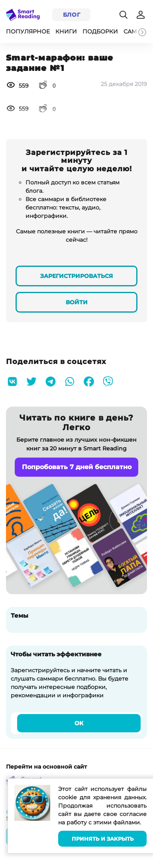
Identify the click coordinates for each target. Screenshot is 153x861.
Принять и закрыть (102, 839)
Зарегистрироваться (76, 276)
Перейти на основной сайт (46, 766)
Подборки (100, 31)
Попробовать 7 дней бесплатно (76, 467)
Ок (79, 723)
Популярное (28, 31)
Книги (66, 31)
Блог (71, 14)
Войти (77, 302)
